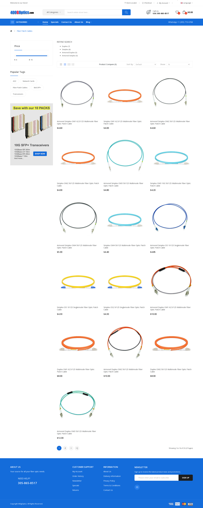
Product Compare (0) (108, 64)
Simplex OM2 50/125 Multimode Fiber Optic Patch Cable (78, 184)
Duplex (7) (66, 46)
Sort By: (130, 64)
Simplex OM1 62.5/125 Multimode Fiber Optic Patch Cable (123, 122)
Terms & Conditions (111, 485)
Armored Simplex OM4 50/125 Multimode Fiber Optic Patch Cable (77, 246)
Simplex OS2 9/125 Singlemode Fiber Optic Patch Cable (124, 308)
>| (77, 448)
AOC (14, 81)
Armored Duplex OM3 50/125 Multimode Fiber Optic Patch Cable (76, 432)
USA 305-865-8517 (161, 13)
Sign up (185, 477)
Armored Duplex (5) (69, 52)
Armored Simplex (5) (70, 55)
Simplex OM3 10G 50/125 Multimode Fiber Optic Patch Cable (170, 184)
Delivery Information (112, 476)
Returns (75, 490)
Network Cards (28, 81)
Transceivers (18, 94)
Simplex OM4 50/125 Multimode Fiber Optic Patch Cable (125, 246)
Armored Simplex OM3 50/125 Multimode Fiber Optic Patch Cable (123, 184)
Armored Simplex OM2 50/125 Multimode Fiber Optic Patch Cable (170, 122)
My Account (77, 471)
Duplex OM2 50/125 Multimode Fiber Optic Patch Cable (170, 370)
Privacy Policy (109, 481)
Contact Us (108, 490)
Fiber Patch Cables (24, 31)
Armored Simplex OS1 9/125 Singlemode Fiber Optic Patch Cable (169, 246)
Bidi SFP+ (37, 87)
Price (17, 46)
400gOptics (22, 504)
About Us (107, 471)
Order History (78, 476)
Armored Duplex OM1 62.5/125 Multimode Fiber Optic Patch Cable (170, 308)
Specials (75, 485)
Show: (162, 64)
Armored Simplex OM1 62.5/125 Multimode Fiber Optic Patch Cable (77, 122)
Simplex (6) (66, 49)
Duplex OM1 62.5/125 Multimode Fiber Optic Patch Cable (75, 370)
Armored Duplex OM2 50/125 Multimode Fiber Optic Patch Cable (123, 370)
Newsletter (77, 481)
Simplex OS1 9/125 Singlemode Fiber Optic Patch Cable (77, 308)
